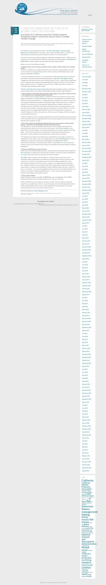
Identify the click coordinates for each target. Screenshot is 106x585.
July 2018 (85, 196)
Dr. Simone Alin (41, 98)
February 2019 (86, 175)
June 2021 (85, 97)
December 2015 (86, 282)
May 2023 (85, 82)
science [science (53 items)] (85, 570)
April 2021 (85, 103)
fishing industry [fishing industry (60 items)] (85, 518)
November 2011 (86, 429)
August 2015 (85, 294)
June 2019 (85, 166)
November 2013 (86, 357)
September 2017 (86, 220)
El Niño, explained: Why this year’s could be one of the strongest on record (58, 205)
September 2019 (86, 157)
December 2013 (86, 354)
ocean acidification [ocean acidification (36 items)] (86, 553)
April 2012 (85, 414)
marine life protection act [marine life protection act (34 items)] (87, 529)
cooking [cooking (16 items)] (84, 494)
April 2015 (85, 306)
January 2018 (86, 211)
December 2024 (86, 76)
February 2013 (86, 384)
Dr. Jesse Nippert (63, 78)
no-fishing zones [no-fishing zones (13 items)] (85, 545)
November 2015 (86, 285)
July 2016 (85, 262)
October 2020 (86, 121)
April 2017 (85, 235)
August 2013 (85, 366)
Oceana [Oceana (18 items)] (90, 550)
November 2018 (86, 184)
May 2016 (85, 268)
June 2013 (85, 372)
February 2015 (86, 312)
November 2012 (86, 393)
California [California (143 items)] (87, 480)
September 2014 (86, 327)
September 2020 (86, 124)
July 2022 (85, 85)
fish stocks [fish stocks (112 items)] (88, 521)
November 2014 (86, 321)
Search (90, 15)
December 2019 (86, 148)
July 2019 (85, 163)
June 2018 (85, 199)
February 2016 (86, 276)
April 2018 (85, 205)
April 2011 (85, 450)
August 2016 (85, 259)
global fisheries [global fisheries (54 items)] (85, 525)
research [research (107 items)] (86, 562)
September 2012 (86, 399)
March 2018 (85, 208)
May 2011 (85, 447)
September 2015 (86, 291)
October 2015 (86, 288)
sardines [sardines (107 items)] (86, 567)
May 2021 (85, 100)
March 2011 (85, 453)
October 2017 (86, 217)
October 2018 (86, 187)
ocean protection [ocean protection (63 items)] (87, 556)
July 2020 (85, 130)
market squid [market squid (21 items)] (85, 531)
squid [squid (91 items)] (84, 573)
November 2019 (86, 151)
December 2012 (86, 390)
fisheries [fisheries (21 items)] (84, 504)
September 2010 (86, 468)
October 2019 (86, 154)
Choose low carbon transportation (40, 89)
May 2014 (85, 339)
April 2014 (85, 342)
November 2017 (86, 214)
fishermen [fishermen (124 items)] (87, 506)
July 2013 (85, 369)
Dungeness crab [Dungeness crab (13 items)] (85, 499)
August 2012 (85, 402)
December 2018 (86, 181)
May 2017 (85, 232)
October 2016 (86, 253)
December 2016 (86, 247)
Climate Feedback (87, 46)
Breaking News (30, 193)
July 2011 (85, 441)
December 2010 (86, 462)
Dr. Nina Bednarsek (63, 139)
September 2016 (86, 256)
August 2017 (85, 223)
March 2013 (85, 381)
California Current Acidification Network (87, 41)
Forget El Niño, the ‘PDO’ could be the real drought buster (28, 203)
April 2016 (85, 271)
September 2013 (86, 363)
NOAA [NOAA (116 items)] (85, 547)
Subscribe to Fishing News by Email (87, 30)
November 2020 (86, 118)
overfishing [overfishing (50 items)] (86, 560)
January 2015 (86, 315)
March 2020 (85, 139)
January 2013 (86, 387)
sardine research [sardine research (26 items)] (87, 565)
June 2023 (85, 79)
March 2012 (85, 417)
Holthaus (68, 91)
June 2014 (85, 336)
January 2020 (86, 145)
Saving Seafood (86, 57)
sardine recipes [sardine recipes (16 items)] (89, 564)
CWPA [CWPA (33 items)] (88, 494)
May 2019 (85, 169)
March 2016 (85, 273)
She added (24, 157)
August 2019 (85, 160)
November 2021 (86, 91)
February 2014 (86, 348)
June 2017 (85, 229)
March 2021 (85, 106)
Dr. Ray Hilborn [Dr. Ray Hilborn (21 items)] (89, 497)
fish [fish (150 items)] (88, 501)
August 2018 (85, 193)
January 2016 (86, 279)
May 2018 (85, 202)
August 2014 (85, 330)
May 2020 (85, 133)
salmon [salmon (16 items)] (83, 564)
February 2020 (86, 142)
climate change (27, 194)
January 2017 (86, 244)
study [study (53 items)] (89, 576)
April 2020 (85, 136)
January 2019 (86, 178)
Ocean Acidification (87, 54)
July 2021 (85, 94)
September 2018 (86, 190)
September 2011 (86, 435)
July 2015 (85, 297)
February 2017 (86, 241)
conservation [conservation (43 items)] (87, 492)
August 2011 (85, 438)
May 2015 (85, 303)
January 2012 (86, 423)
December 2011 (86, 426)
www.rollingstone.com (41, 191)
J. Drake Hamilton (63, 128)
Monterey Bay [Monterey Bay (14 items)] (90, 532)
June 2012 (85, 408)
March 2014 (85, 345)
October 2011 (86, 432)
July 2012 (85, 405)
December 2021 (86, 88)
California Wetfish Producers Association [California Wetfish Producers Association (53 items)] (87, 486)
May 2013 (85, 375)
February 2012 (86, 420)
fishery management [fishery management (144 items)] (89, 510)
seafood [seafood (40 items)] (85, 572)
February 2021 (86, 109)
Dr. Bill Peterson (47, 177)
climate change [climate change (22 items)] (86, 490)
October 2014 (86, 324)
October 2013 (86, 360)
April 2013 (85, 378)
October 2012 (86, 396)
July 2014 (85, 333)
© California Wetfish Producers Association (56, 582)
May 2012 (85, 411)
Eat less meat (25, 89)
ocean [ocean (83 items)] (85, 549)
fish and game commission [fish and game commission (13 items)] (87, 502)
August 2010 (85, 471)
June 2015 (85, 300)
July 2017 (85, 226)
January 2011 (86, 459)
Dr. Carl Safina (35, 73)
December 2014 (86, 318)
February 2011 (86, 456)
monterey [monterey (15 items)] (84, 532)
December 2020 (86, 115)
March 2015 (85, 309)
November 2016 (86, 250)
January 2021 (86, 112)
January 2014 (86, 351)
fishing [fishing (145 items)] (86, 514)
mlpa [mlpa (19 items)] (91, 531)
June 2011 (85, 444)
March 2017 (85, 238)
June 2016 (85, 265)
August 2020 (85, 127)
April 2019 (85, 172)
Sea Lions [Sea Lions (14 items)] (90, 572)
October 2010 (86, 465)
